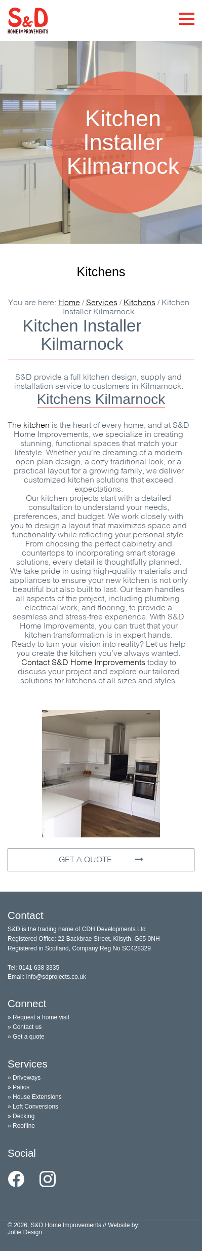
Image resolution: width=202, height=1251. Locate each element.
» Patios (18, 1087)
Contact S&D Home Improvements (83, 663)
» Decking (21, 1116)
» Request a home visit (38, 1017)
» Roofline (21, 1125)
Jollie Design (25, 1232)
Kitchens (101, 272)
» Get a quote (26, 1036)
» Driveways (24, 1077)
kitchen (36, 426)
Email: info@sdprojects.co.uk (47, 976)
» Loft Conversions (33, 1106)
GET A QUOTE (101, 859)
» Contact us (25, 1027)
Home (69, 303)
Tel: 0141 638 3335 (33, 967)
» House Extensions (35, 1096)
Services (101, 303)
